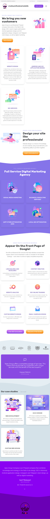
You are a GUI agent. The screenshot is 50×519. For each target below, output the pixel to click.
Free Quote (39, 6)
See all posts (23, 391)
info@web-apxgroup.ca (42, 1)
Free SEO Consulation (15, 332)
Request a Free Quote (35, 332)
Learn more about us (31, 153)
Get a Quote (7, 40)
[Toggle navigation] (46, 6)
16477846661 (32, 1)
